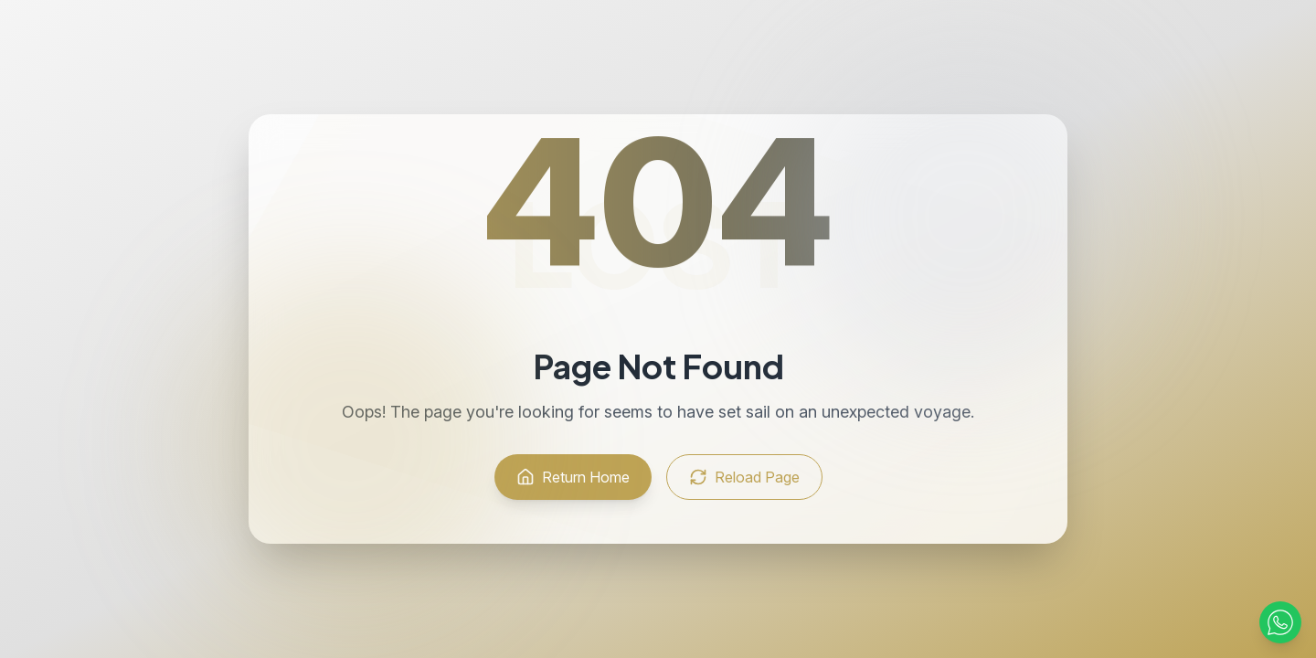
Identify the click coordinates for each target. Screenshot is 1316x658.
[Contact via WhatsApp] (1280, 622)
